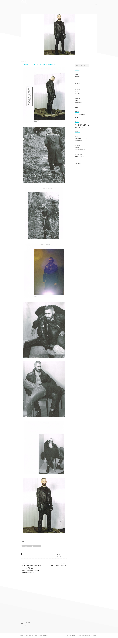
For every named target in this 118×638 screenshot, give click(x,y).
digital (77, 86)
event (76, 91)
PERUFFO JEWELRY (79, 156)
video (76, 107)
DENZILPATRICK (78, 140)
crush (23, 545)
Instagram (78, 93)
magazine (77, 98)
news (76, 100)
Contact (40, 635)
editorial (77, 89)
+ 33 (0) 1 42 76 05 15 (83, 125)
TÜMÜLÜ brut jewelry (81, 138)
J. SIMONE (77, 145)
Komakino (29, 545)
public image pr (36, 545)
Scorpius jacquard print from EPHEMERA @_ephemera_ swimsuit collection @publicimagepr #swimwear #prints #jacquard (31, 569)
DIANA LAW (77, 158)
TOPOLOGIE (78, 143)
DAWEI (76, 136)
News (76, 74)
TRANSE (77, 147)
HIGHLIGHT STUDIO (79, 154)
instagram (25, 626)
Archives (77, 76)
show (76, 105)
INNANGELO (77, 161)
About (26, 635)
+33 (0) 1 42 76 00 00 (82, 124)
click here (80, 127)
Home (21, 635)
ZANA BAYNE (78, 163)
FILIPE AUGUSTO (79, 152)
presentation (78, 102)
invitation (77, 96)
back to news (26, 553)
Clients (77, 79)
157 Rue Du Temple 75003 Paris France (80, 116)
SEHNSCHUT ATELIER (80, 149)
